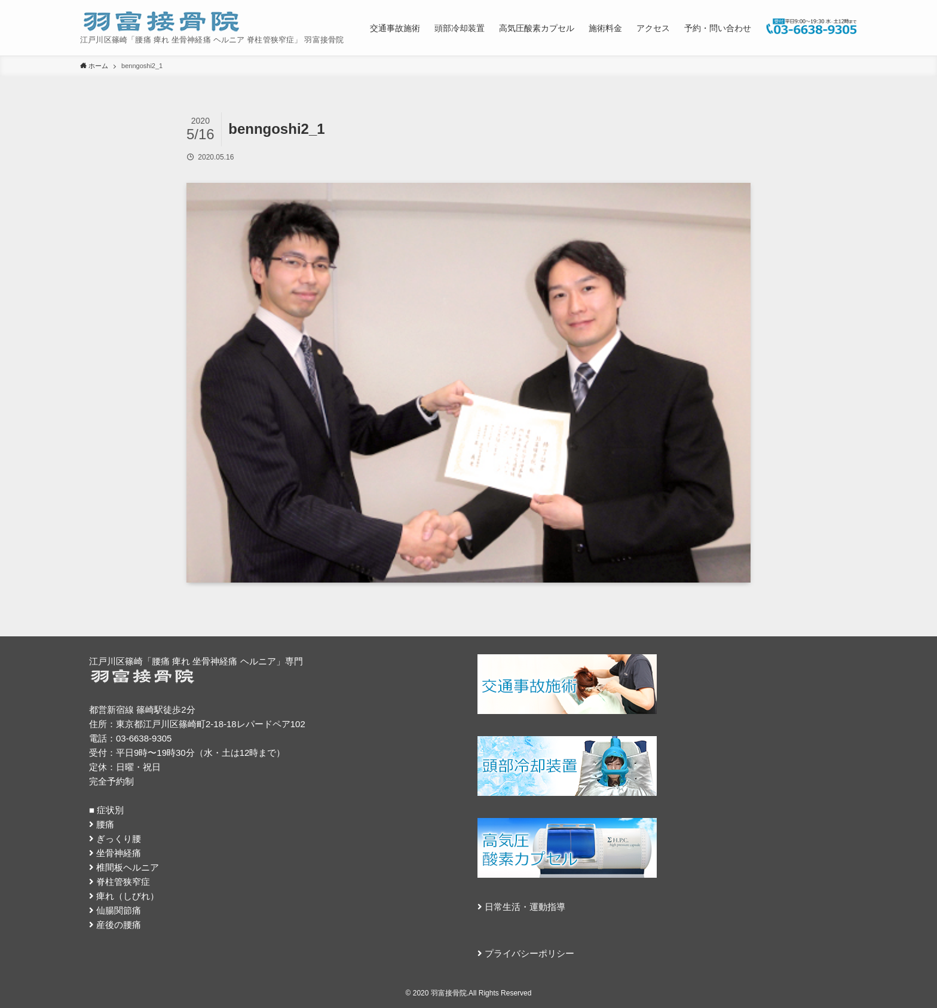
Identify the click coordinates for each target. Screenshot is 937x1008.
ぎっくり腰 (118, 839)
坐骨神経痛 (118, 853)
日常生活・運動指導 (525, 907)
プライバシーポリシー (529, 953)
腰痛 (105, 824)
